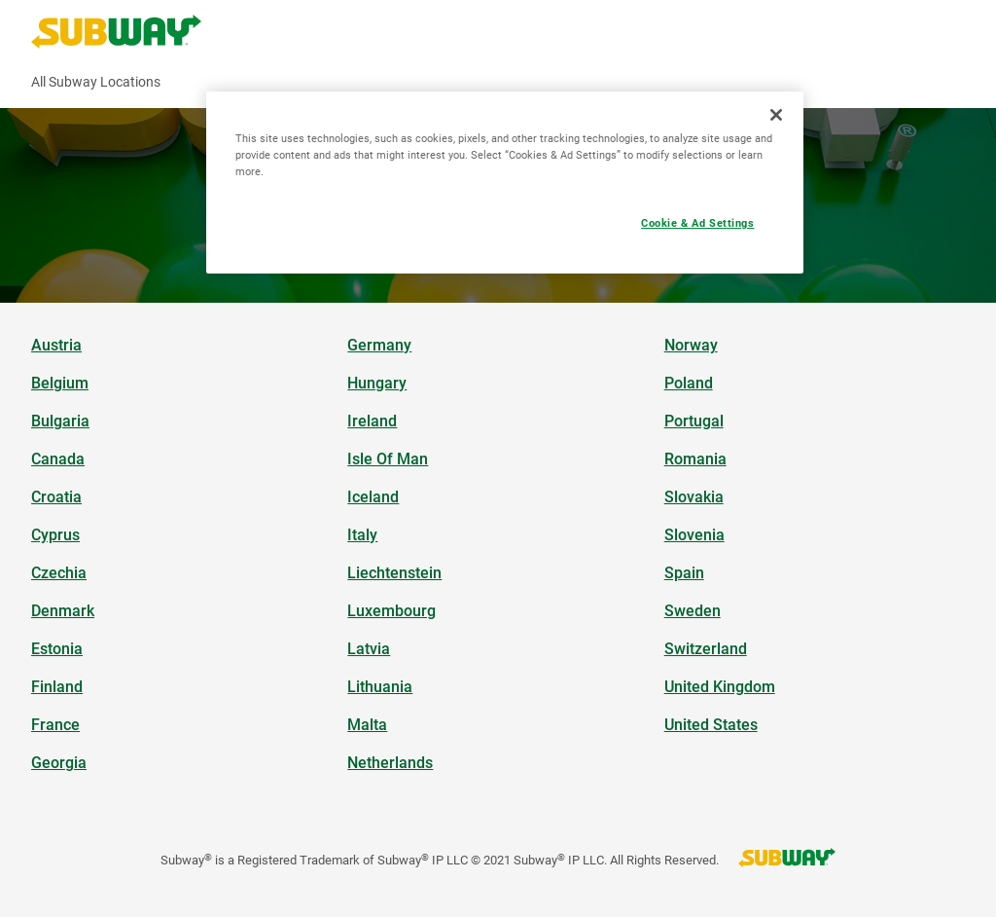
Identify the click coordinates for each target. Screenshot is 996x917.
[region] (504, 183)
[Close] (776, 114)
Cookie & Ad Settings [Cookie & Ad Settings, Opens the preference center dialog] (697, 223)
